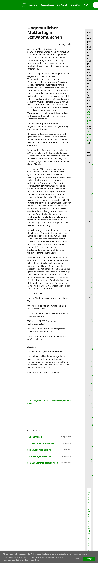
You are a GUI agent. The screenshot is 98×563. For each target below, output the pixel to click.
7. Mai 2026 (67, 443)
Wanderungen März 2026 (39, 456)
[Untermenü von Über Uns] (27, 4)
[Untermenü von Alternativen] (81, 4)
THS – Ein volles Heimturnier (41, 443)
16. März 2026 (66, 463)
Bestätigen (89, 559)
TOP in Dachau (34, 437)
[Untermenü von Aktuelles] (38, 4)
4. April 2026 (66, 456)
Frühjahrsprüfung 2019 (61, 401)
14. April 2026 (66, 450)
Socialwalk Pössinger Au (39, 450)
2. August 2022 (66, 437)
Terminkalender (89, 137)
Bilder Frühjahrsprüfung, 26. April (91, 257)
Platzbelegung (89, 117)
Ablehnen (76, 559)
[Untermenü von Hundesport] (67, 4)
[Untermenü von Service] (90, 4)
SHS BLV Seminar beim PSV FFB (42, 463)
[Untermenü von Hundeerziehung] (54, 4)
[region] (49, 557)
